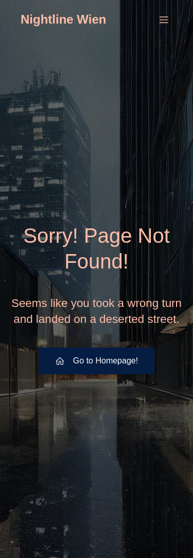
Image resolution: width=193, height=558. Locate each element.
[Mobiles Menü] (163, 19)
